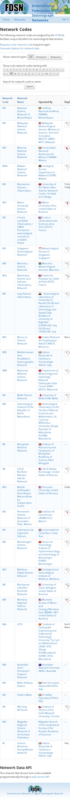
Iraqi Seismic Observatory (24, 295)
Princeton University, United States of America (48, 490)
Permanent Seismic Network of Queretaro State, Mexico (24, 518)
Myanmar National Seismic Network (22, 375)
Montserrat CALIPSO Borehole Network (23, 589)
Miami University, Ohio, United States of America (47, 207)
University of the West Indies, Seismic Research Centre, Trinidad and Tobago (48, 190)
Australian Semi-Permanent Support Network (23, 671)
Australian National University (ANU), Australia (49, 668)
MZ (4, 108)
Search (29, 86)
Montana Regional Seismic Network (22, 604)
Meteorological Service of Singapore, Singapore (48, 253)
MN (4, 352)
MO (4, 337)
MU (4, 202)
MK (4, 404)
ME (4, 542)
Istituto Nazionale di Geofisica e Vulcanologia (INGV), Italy (45, 358)
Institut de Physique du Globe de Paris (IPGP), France (48, 280)
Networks (19, 19)
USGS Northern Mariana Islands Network (22, 475)
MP (4, 293)
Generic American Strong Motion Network (25, 748)
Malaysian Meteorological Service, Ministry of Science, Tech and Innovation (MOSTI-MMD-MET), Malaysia (49, 133)
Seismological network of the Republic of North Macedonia (25, 410)
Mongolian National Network (23, 447)
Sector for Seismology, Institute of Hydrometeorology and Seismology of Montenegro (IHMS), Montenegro (49, 553)
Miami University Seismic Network (22, 207)
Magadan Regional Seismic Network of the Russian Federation (23, 729)
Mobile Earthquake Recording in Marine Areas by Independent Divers (24, 497)
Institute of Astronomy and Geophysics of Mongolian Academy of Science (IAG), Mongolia (47, 454)
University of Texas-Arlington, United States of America (47, 589)
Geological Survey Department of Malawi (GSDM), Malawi (47, 172)
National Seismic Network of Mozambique (24, 113)
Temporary (55, 57)
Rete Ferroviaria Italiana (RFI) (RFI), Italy (48, 686)
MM (4, 370)
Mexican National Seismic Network (22, 152)
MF (4, 529)
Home (6, 19)
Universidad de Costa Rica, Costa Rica (48, 533)
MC (4, 584)
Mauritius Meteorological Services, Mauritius (48, 266)
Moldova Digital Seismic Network (25, 573)
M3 (4, 682)
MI (3, 469)
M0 (4, 721)
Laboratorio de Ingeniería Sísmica (25, 533)
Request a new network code (16, 44)
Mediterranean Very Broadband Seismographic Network (25, 358)
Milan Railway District (25, 684)
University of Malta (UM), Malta (48, 397)
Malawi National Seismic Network (22, 171)
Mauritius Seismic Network (22, 266)
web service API (40, 776)
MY (4, 123)
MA (4, 624)
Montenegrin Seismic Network (24, 545)
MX (4, 147)
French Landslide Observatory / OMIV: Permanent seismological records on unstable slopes (25, 230)
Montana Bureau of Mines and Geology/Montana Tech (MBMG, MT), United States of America (48, 609)
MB (4, 599)
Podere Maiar (24, 694)
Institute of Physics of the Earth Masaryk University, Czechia (48, 711)
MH (4, 487)
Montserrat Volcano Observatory (24, 187)
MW (4, 166)
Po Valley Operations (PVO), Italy (48, 698)
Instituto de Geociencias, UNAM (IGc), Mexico (46, 516)
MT (4, 217)
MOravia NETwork (22, 708)
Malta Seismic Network (24, 397)
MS (4, 248)
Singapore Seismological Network (24, 251)
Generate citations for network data (19, 48)
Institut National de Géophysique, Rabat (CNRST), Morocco (49, 342)
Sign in (65, 19)
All (30, 57)
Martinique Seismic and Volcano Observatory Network (24, 282)
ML (4, 395)
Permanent (41, 57)
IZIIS (19, 624)
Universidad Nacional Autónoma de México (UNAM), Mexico (47, 154)
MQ (4, 275)
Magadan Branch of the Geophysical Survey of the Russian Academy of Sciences (48, 728)
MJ (3, 444)
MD (4, 569)
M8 (4, 664)
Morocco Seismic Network (22, 340)
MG (4, 511)
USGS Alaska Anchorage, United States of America (48, 472)
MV (4, 184)
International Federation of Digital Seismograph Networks (35, 793)
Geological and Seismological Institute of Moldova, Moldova (48, 574)
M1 (3, 706)
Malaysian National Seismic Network (22, 128)
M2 (4, 694)
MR (4, 263)
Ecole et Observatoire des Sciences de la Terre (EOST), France (47, 224)
